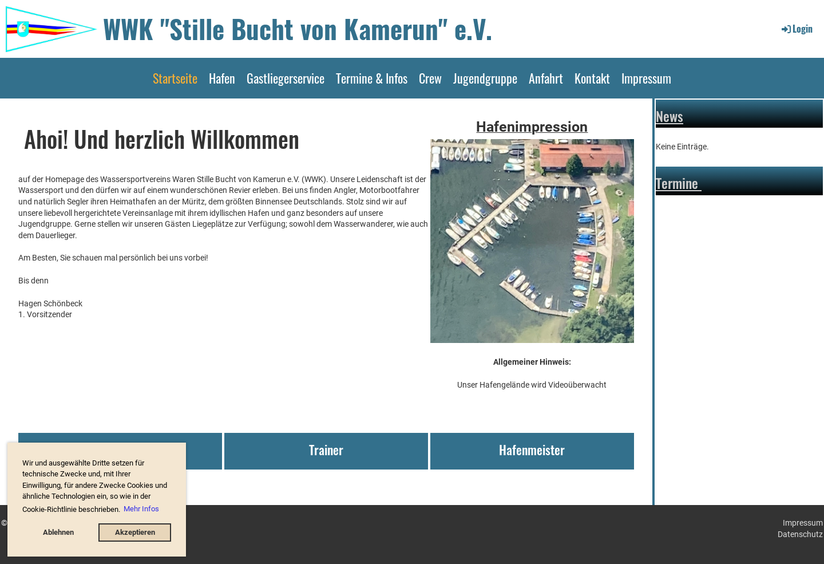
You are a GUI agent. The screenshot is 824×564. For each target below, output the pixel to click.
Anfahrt (546, 78)
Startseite (175, 78)
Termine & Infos (371, 78)
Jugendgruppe (485, 78)
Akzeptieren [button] (135, 532)
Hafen (222, 78)
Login (796, 29)
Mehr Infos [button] (141, 508)
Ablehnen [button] (58, 532)
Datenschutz (800, 534)
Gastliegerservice (285, 78)
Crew (430, 78)
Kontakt (592, 78)
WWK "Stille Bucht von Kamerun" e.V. (297, 28)
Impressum (646, 78)
